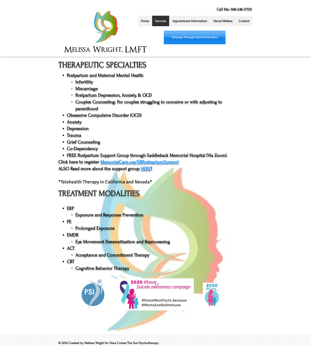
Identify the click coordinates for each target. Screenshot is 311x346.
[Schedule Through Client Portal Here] (195, 37)
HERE (146, 168)
